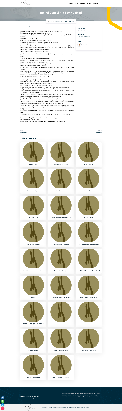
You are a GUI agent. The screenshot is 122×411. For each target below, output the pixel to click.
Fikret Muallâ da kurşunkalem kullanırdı (88, 271)
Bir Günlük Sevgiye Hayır (89, 350)
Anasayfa (50, 21)
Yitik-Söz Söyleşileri (33, 217)
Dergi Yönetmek (88, 164)
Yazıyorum (33, 297)
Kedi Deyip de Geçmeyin (33, 244)
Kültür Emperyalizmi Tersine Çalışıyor (33, 271)
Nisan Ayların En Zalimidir (61, 164)
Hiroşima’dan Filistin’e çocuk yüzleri (61, 297)
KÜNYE (76, 3)
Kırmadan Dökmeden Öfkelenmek (61, 377)
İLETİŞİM (89, 3)
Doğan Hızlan (82, 44)
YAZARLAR (71, 3)
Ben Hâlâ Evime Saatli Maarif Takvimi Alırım (61, 324)
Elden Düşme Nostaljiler (61, 271)
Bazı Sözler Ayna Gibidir (33, 377)
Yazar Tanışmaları (61, 191)
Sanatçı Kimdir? (33, 164)
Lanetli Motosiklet (33, 350)
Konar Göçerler (23, 132)
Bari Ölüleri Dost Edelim (61, 350)
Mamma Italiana (88, 191)
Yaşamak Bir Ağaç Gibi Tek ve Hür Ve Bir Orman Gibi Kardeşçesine (33, 324)
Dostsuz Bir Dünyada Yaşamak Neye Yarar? (61, 217)
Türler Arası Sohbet (88, 324)
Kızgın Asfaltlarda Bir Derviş (61, 244)
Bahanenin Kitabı (88, 217)
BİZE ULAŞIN (95, 3)
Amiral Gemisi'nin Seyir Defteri (88, 297)
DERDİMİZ (82, 3)
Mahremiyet (99, 132)
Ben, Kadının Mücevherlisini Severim (89, 244)
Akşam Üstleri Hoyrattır (33, 191)
